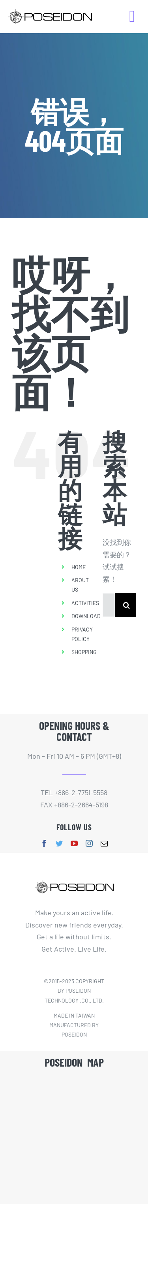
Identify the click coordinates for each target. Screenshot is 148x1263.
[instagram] (89, 843)
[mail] (104, 843)
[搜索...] (109, 605)
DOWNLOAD (86, 616)
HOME (78, 567)
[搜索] (127, 605)
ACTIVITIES (85, 602)
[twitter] (59, 843)
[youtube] (74, 843)
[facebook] (44, 843)
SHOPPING (84, 651)
